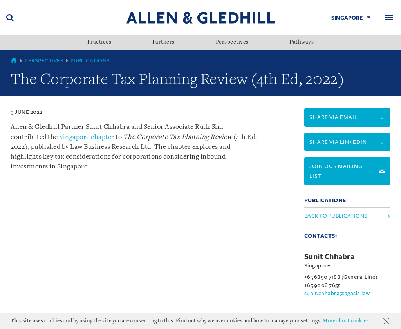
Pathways (301, 42)
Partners (163, 42)
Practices (99, 42)
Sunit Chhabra (329, 257)
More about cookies (346, 321)
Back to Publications (336, 216)
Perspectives (232, 42)
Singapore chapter (86, 137)
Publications (90, 61)
